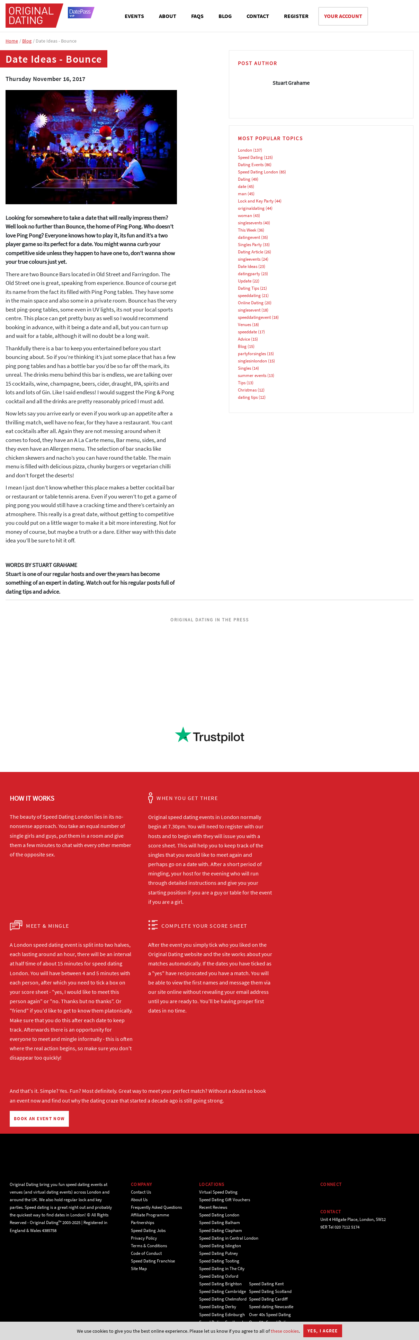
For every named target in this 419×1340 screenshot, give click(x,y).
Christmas (247, 390)
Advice (244, 339)
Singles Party (250, 245)
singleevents (249, 259)
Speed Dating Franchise (153, 1261)
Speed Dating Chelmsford (223, 1299)
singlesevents (250, 223)
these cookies (285, 1331)
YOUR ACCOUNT (343, 15)
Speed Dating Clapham (220, 1230)
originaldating (251, 208)
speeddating (249, 295)
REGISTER (296, 15)
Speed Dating (250, 157)
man (242, 194)
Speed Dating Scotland (270, 1291)
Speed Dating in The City (221, 1268)
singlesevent (249, 310)
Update (244, 281)
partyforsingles (252, 354)
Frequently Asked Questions (156, 1207)
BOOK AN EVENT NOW (39, 1119)
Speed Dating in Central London (228, 1238)
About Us (139, 1200)
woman (245, 215)
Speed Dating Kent (266, 1284)
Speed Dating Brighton (220, 1284)
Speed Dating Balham (219, 1222)
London (245, 150)
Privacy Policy (144, 1238)
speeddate (247, 332)
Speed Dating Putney (218, 1253)
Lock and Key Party (256, 201)
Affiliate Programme (150, 1215)
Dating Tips (248, 288)
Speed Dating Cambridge (222, 1291)
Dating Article (250, 252)
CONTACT (258, 15)
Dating (244, 179)
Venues (244, 324)
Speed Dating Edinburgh (222, 1314)
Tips (242, 383)
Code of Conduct (146, 1253)
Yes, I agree (322, 1331)
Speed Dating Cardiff (268, 1299)
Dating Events (251, 165)
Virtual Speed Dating (218, 1192)
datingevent (249, 237)
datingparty (249, 274)
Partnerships (142, 1222)
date (242, 186)
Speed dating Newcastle (271, 1307)
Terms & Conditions (149, 1246)
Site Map (139, 1268)
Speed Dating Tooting (219, 1261)
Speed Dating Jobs (148, 1230)
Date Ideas (247, 266)
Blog (27, 41)
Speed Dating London (258, 172)
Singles (244, 368)
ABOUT (167, 15)
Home (12, 41)
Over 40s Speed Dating (270, 1314)
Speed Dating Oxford (218, 1276)
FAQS (197, 15)
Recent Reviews (213, 1207)
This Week (247, 230)
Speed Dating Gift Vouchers (224, 1200)
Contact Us (141, 1192)
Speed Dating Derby (217, 1307)
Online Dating (251, 303)
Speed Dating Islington (220, 1246)
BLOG (225, 15)
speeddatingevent (254, 317)
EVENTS (134, 15)
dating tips (248, 397)
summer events (252, 375)
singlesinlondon (252, 361)
